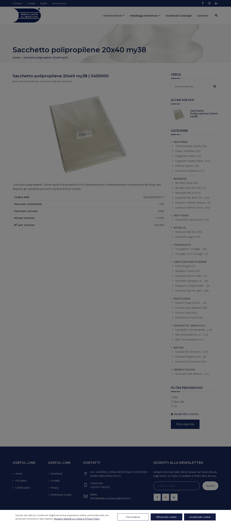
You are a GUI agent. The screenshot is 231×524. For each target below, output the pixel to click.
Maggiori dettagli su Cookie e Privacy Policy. (77, 518)
